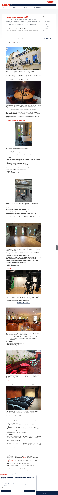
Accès (8, 452)
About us (14, 7)
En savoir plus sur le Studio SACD (23, 302)
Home (3, 7)
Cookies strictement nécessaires (9, 482)
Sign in (50, 1)
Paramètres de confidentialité (3, 474)
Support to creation (37, 7)
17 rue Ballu (22, 459)
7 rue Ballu (25, 457)
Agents (46, 7)
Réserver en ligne (11, 34)
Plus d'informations (31, 480)
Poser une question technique (12, 449)
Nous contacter (10, 40)
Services (25, 7)
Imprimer (47, 38)
